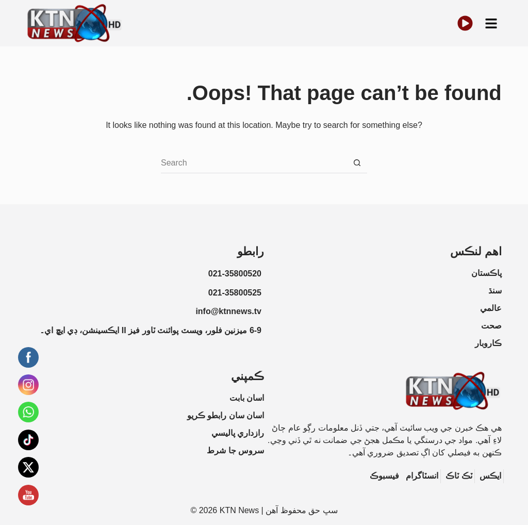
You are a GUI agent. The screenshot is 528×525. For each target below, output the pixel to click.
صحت (491, 325)
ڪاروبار (488, 343)
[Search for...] (253, 163)
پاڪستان (486, 273)
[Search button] (356, 163)
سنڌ (495, 290)
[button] (491, 23)
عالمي (491, 308)
